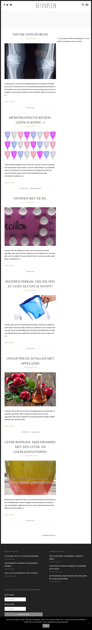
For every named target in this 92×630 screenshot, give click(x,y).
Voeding (35, 432)
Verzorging (35, 188)
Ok (46, 625)
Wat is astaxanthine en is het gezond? (21, 573)
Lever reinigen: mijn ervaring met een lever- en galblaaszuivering (30, 447)
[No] (89, 623)
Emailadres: (10, 605)
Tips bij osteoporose (30, 35)
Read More (9, 102)
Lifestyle (30, 108)
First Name (9, 595)
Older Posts (49, 535)
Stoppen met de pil (30, 199)
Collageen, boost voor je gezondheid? (22, 556)
